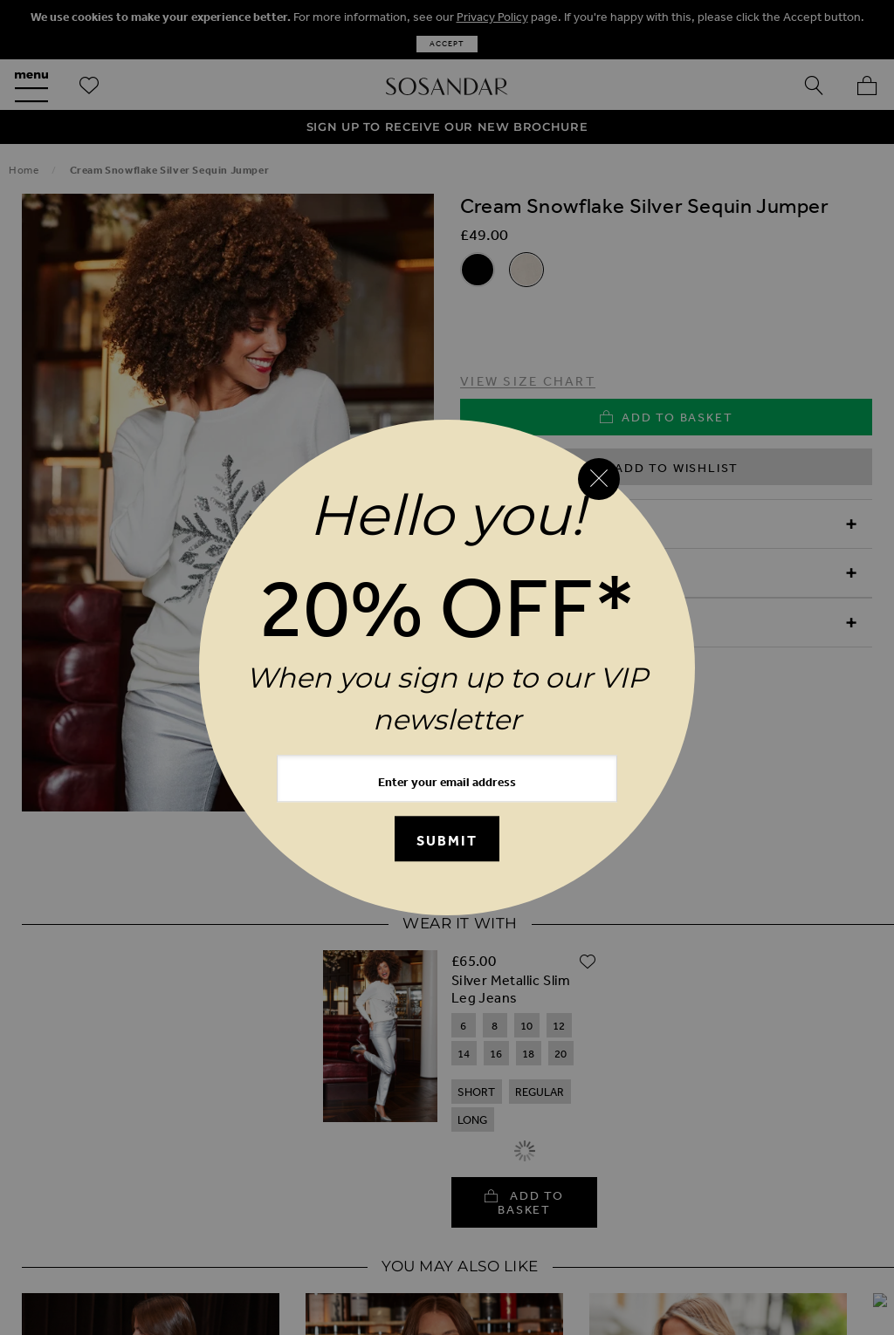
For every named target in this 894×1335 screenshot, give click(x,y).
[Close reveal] (599, 479)
